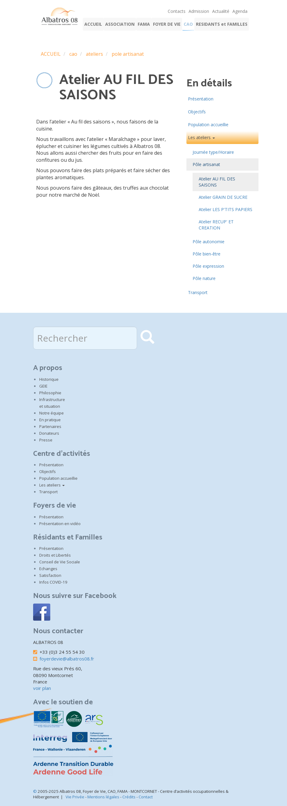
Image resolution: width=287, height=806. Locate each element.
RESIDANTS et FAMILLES (221, 24)
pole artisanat (128, 54)
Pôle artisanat (206, 164)
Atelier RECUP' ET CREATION (216, 225)
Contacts (177, 11)
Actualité (220, 11)
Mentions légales (103, 797)
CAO (188, 24)
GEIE (43, 386)
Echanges (48, 568)
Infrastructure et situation (52, 403)
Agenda (239, 11)
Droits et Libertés (55, 555)
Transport (198, 292)
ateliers (94, 54)
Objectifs (197, 112)
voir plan (42, 688)
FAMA (144, 24)
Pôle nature (204, 278)
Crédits (129, 797)
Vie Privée (75, 797)
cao (73, 54)
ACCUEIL (93, 24)
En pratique (50, 419)
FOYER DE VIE (167, 24)
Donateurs (49, 433)
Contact (146, 797)
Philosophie (50, 392)
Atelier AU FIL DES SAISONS (217, 182)
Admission (199, 11)
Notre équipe (51, 413)
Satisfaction (50, 575)
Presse (45, 440)
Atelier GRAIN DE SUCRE (223, 197)
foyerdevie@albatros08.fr (67, 659)
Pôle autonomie (208, 241)
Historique (49, 379)
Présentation (200, 99)
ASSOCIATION (120, 24)
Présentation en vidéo (60, 523)
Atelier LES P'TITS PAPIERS (225, 209)
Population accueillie (208, 124)
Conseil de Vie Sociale (59, 562)
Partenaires (50, 426)
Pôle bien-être (206, 254)
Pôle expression (208, 266)
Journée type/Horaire (213, 152)
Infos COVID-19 (53, 582)
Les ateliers (201, 137)
